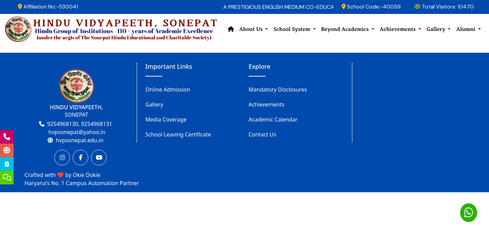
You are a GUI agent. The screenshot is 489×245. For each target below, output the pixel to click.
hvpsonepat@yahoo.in (77, 132)
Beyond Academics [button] (345, 29)
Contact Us (262, 134)
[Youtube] (99, 157)
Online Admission (167, 89)
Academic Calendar (273, 119)
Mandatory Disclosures (278, 89)
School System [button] (292, 29)
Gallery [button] (437, 29)
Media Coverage (165, 119)
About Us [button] (251, 29)
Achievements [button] (398, 29)
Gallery (154, 104)
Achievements (266, 104)
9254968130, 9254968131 (79, 124)
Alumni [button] (466, 29)
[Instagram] (62, 157)
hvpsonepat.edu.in (79, 140)
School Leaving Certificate (178, 134)
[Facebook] (80, 157)
